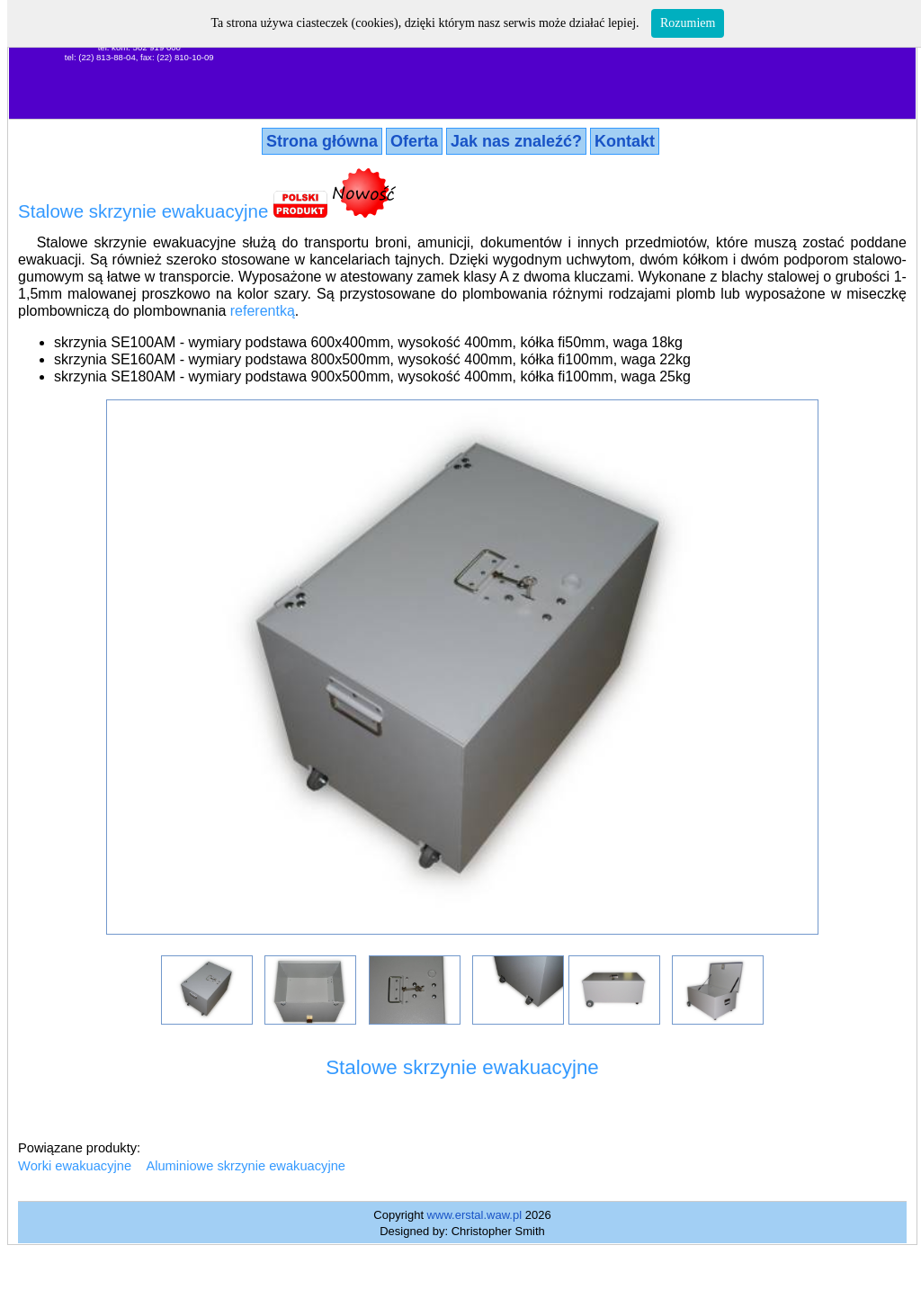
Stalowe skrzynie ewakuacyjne (143, 211)
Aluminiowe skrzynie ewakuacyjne (245, 1166)
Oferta (414, 141)
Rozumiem (687, 23)
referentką (262, 310)
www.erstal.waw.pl (474, 1215)
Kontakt (625, 141)
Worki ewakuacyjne (74, 1166)
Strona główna (322, 141)
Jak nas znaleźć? (516, 141)
